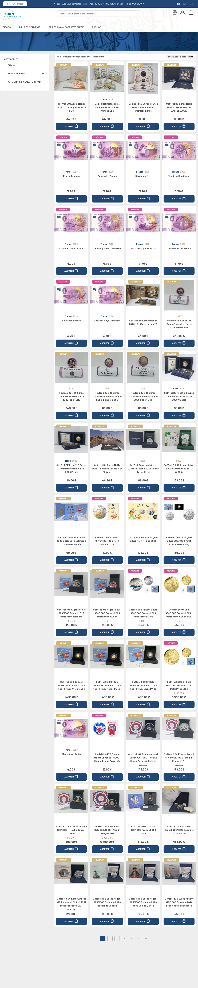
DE (191, 3)
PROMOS (96, 27)
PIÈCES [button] (7, 27)
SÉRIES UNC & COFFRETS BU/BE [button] (66, 27)
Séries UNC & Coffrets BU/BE (24, 81)
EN (185, 3)
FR (178, 3)
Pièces (11, 64)
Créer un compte (15, 3)
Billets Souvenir (16, 73)
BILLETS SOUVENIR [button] (29, 27)
